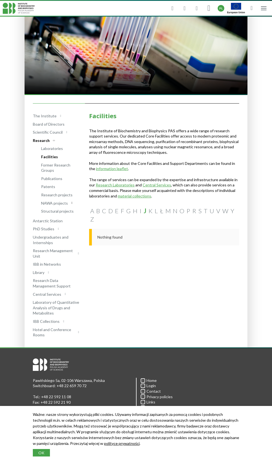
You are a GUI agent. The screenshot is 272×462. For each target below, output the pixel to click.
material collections (134, 196)
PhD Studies (43, 228)
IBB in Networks (47, 264)
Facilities (49, 156)
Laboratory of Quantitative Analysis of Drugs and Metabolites (56, 307)
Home (149, 380)
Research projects (57, 194)
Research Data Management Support (52, 283)
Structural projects (57, 211)
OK (41, 452)
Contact (151, 391)
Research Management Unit (53, 253)
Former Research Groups (55, 168)
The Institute (45, 115)
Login (148, 385)
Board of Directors (49, 124)
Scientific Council (48, 132)
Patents (48, 186)
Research (41, 140)
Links (148, 402)
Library (38, 272)
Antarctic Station (48, 220)
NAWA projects (54, 203)
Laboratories (52, 148)
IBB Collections (46, 321)
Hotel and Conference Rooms (52, 332)
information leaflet (112, 168)
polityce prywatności (122, 443)
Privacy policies (157, 396)
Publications (51, 178)
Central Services (47, 294)
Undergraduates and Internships (50, 240)
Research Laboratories (115, 185)
